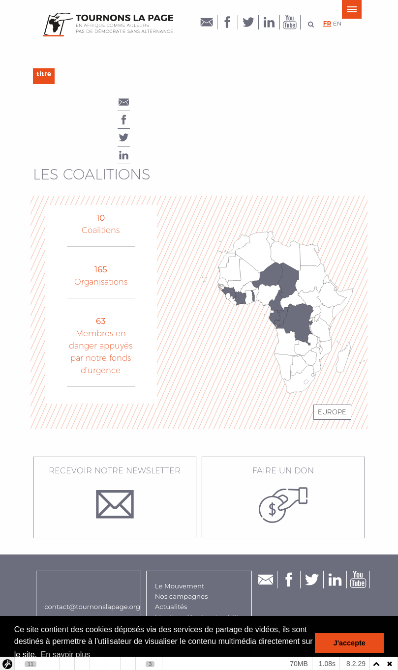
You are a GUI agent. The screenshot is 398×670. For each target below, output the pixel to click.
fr (327, 23)
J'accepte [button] (350, 643)
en (337, 23)
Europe (332, 412)
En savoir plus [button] (66, 654)
